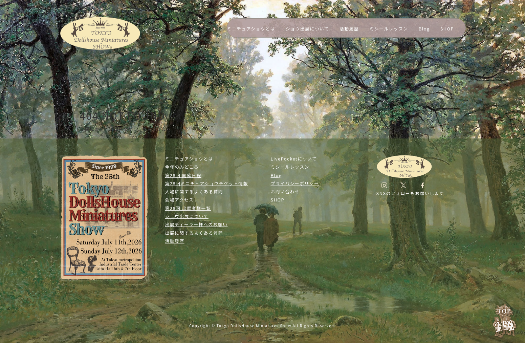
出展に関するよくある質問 (194, 233)
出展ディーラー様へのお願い (196, 224)
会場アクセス (179, 199)
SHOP (447, 28)
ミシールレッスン (388, 28)
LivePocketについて (294, 158)
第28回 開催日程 (183, 175)
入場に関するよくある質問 (194, 191)
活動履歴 (349, 28)
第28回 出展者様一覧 (188, 208)
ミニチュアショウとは (251, 28)
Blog (424, 28)
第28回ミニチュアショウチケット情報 (206, 183)
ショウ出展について (307, 28)
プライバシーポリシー (295, 183)
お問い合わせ (285, 191)
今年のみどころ (182, 167)
